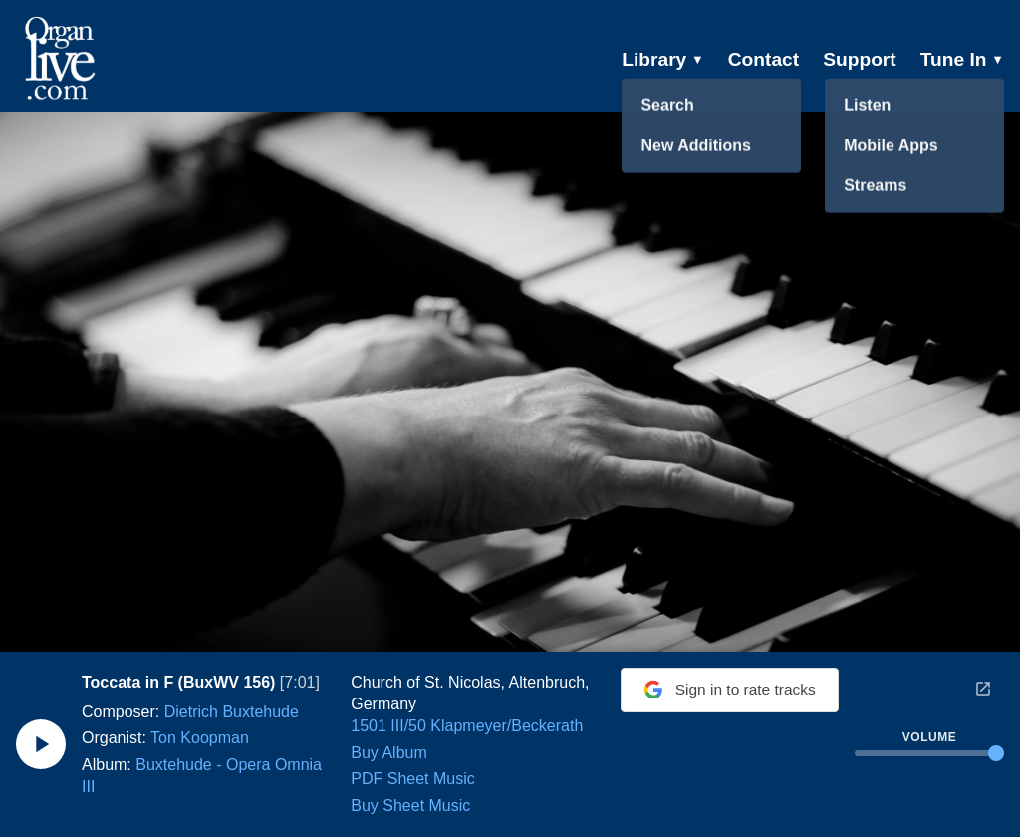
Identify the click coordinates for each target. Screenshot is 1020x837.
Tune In (962, 59)
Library (663, 59)
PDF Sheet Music (408, 778)
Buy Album (384, 752)
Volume (929, 737)
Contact (763, 59)
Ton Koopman (199, 737)
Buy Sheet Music (406, 805)
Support (859, 59)
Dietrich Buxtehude (231, 711)
